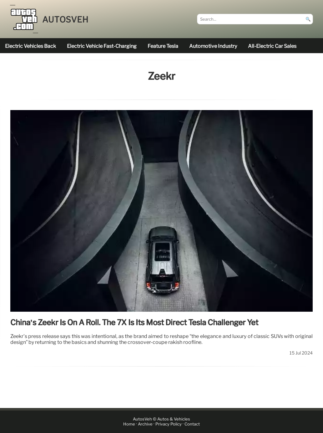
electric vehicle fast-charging (102, 46)
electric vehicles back (30, 46)
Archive (145, 424)
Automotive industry (213, 46)
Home (129, 424)
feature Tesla (163, 46)
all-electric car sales (272, 46)
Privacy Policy (168, 424)
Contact (192, 424)
